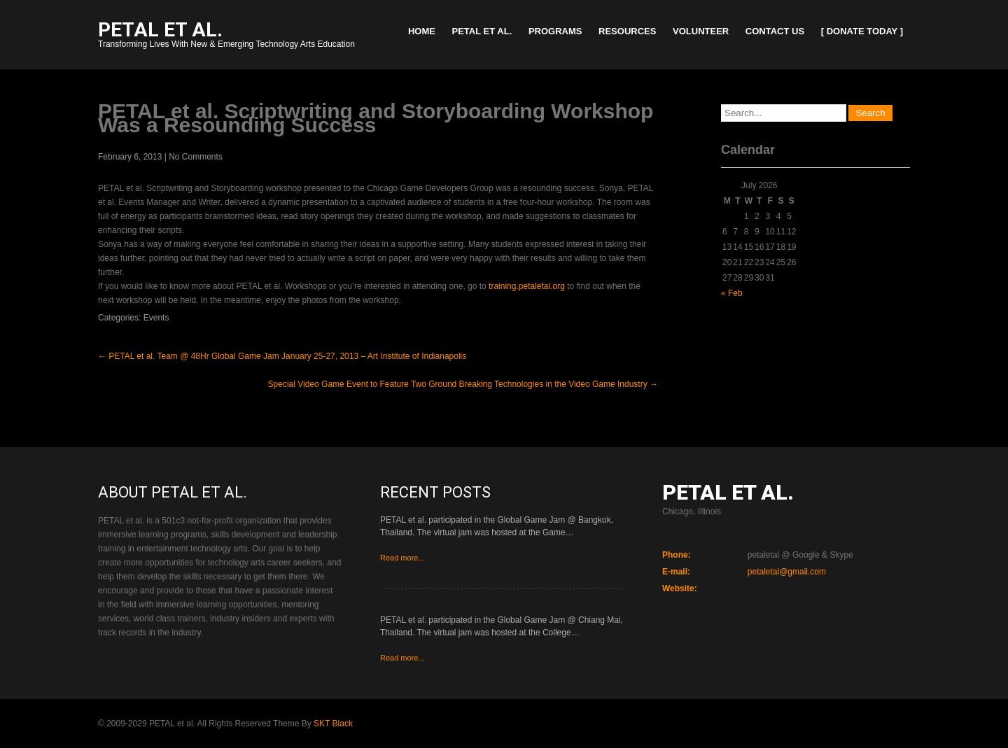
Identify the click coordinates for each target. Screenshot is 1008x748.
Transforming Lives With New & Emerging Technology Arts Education (226, 36)
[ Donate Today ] (862, 31)
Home (421, 31)
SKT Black (333, 723)
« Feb (732, 293)
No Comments (196, 157)
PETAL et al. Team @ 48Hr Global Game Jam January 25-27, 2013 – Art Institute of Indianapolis (282, 356)
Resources (627, 31)
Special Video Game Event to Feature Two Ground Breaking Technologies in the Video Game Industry (463, 384)
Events (156, 318)
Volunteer (701, 31)
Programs (555, 31)
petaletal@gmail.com (787, 572)
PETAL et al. (482, 31)
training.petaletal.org (527, 286)
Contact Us (775, 31)
